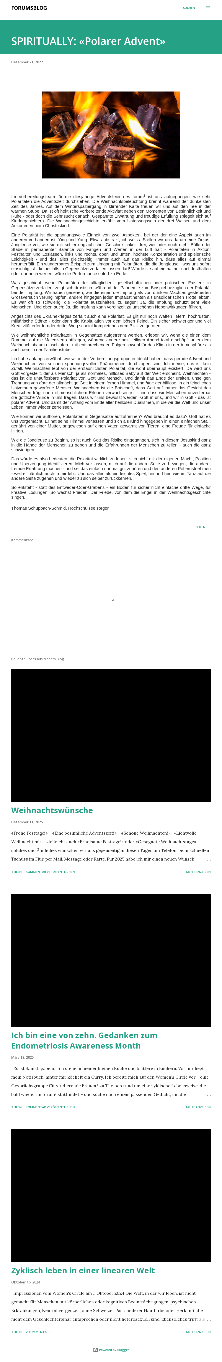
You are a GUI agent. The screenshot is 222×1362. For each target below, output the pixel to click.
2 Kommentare (38, 1332)
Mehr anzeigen (198, 872)
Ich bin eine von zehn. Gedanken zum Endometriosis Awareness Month (84, 1040)
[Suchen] (189, 7)
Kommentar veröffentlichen (50, 872)
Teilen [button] (200, 527)
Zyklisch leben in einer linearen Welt (83, 1270)
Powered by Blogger (111, 1350)
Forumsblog (29, 7)
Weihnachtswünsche (52, 810)
